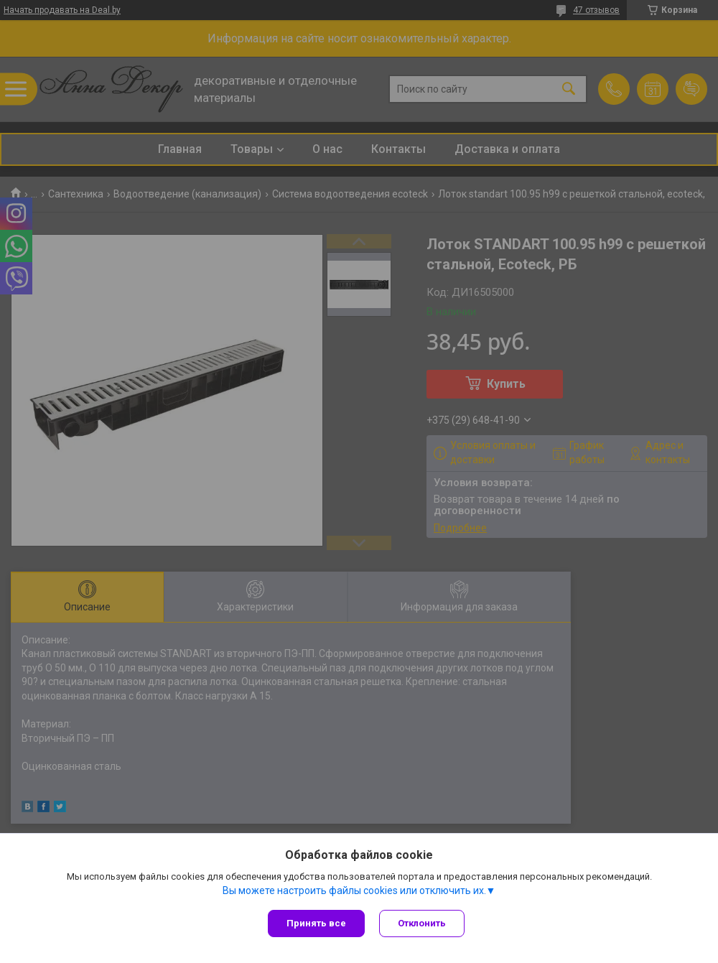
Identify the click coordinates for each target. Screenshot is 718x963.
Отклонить (422, 923)
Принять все (316, 923)
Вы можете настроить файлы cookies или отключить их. (354, 890)
